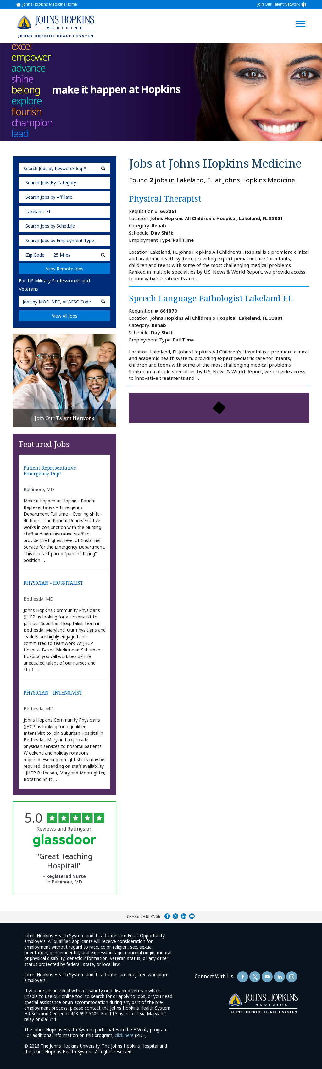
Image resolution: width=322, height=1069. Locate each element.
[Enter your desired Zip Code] (34, 254)
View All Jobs (64, 316)
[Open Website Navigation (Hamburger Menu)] (304, 16)
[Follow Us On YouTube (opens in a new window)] (267, 977)
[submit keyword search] (103, 168)
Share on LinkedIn (183, 916)
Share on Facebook (167, 916)
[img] (55, 26)
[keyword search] (64, 168)
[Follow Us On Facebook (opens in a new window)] (243, 977)
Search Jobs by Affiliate (48, 197)
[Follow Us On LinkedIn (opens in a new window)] (279, 977)
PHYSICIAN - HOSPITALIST (53, 583)
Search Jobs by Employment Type (59, 240)
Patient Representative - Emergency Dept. (51, 471)
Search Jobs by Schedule (50, 226)
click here (124, 1035)
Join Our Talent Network (278, 4)
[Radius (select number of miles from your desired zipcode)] (71, 255)
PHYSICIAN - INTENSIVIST (53, 693)
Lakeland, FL (38, 211)
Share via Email (192, 916)
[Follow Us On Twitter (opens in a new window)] (255, 977)
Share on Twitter (175, 916)
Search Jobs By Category (50, 183)
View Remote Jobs (64, 269)
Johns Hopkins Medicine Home (49, 4)
